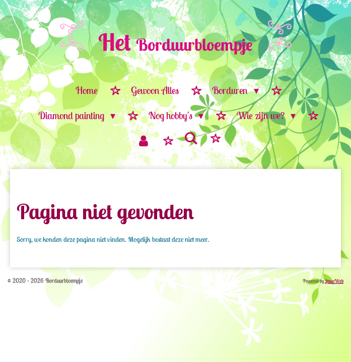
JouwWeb (334, 281)
